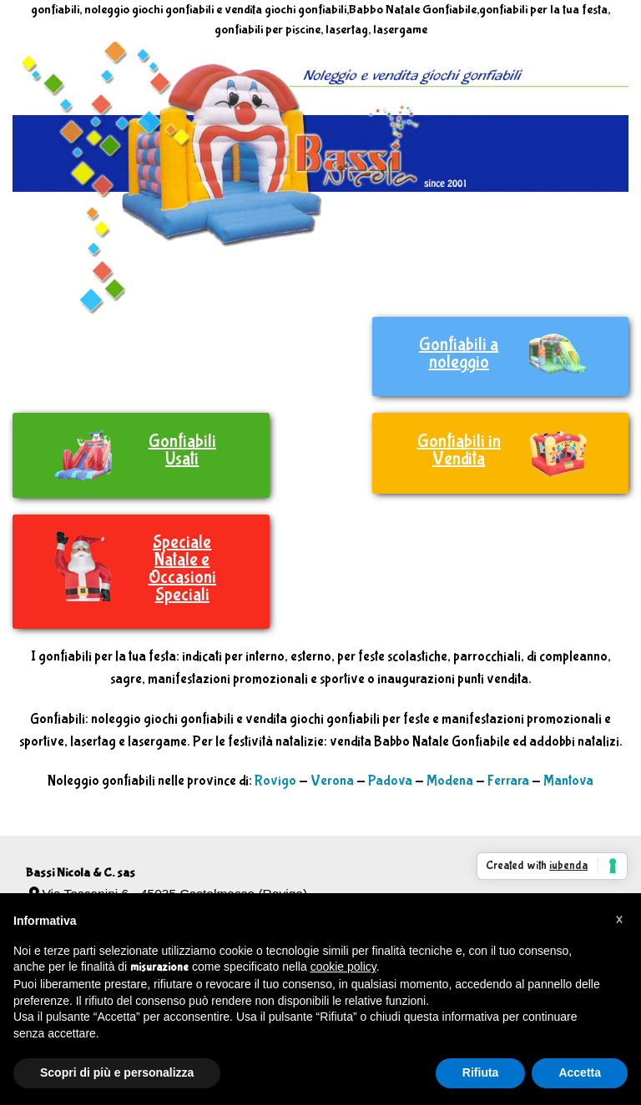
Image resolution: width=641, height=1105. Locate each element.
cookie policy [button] (343, 966)
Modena (449, 781)
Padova (390, 781)
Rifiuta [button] (480, 1072)
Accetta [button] (579, 1072)
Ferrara (508, 781)
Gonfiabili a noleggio (458, 353)
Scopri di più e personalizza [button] (117, 1072)
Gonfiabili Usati (182, 450)
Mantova (568, 781)
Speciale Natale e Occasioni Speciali (182, 568)
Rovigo (275, 781)
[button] (619, 920)
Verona (332, 781)
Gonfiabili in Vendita (459, 450)
